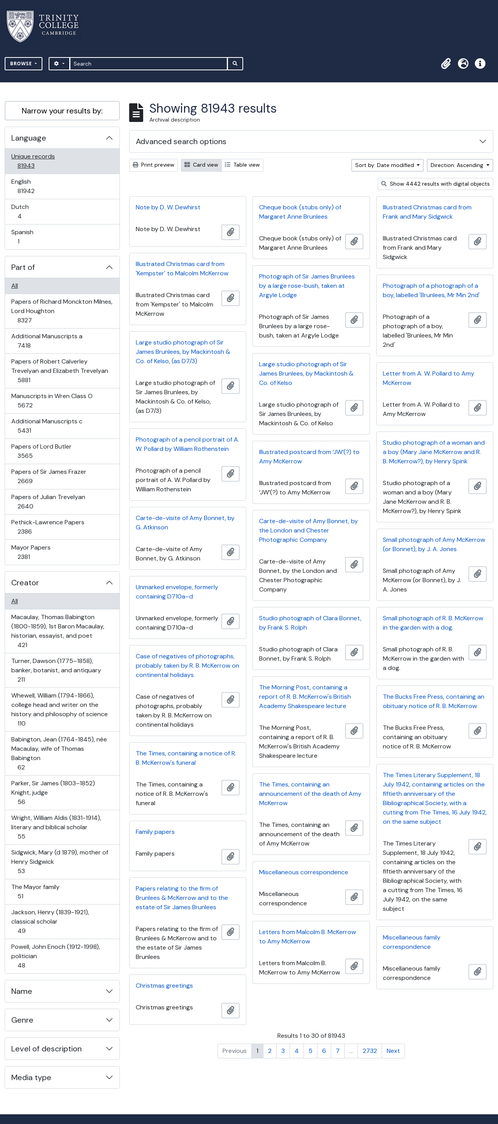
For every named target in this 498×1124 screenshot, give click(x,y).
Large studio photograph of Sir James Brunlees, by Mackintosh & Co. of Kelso (306, 373)
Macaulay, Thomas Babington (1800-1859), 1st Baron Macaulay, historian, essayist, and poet (57, 631)
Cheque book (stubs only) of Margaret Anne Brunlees (300, 212)
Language (28, 138)
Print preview (153, 164)
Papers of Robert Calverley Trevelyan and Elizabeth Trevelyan (59, 371)
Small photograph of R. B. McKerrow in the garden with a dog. (433, 623)
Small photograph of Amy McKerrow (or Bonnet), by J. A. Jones (434, 544)
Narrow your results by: (62, 111)
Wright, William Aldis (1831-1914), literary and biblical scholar (56, 827)
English (31, 186)
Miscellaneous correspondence (303, 872)
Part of (23, 267)
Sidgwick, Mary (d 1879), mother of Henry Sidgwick (59, 861)
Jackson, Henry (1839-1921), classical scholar (50, 921)
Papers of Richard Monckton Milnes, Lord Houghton (61, 311)
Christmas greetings (164, 985)
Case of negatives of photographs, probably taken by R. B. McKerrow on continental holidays (187, 665)
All (14, 286)
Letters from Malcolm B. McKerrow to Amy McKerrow (307, 936)
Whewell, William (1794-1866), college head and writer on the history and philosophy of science (59, 709)
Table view (242, 164)
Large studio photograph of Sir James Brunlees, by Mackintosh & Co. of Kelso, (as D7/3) (183, 351)
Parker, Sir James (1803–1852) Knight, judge (53, 792)
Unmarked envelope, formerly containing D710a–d (177, 591)
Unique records (33, 161)
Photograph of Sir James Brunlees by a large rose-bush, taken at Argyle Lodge (307, 285)
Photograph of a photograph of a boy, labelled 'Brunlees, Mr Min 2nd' (431, 290)
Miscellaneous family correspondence (411, 942)
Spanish (24, 236)
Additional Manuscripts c (46, 425)
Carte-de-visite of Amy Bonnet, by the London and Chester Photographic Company (308, 530)
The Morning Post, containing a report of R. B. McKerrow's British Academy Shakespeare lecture (305, 696)
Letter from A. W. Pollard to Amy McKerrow (428, 378)
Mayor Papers (31, 552)
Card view (201, 164)
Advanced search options (181, 141)
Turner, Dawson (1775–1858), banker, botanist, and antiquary (56, 670)
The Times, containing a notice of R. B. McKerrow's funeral (186, 758)
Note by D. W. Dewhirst (168, 207)
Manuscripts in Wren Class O (52, 400)
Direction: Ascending (458, 165)
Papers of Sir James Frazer (48, 476)
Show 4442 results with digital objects (435, 183)
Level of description (46, 1049)
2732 (370, 1051)
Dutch (25, 211)
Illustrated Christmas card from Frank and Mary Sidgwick (427, 212)
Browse (21, 63)
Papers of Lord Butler (41, 451)
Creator (25, 583)
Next (393, 1051)
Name (21, 991)
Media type (31, 1077)
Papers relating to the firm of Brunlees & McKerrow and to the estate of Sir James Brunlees (182, 897)
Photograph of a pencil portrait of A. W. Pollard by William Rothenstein (187, 444)
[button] (445, 63)
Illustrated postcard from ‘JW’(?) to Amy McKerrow (309, 456)
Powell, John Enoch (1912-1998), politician (55, 956)
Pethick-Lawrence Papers (47, 526)
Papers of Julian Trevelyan (48, 501)
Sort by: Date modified (385, 165)
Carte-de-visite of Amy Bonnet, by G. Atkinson (185, 522)
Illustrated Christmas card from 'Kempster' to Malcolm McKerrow (182, 268)
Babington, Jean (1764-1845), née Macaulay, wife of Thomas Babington (59, 753)
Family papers (155, 832)
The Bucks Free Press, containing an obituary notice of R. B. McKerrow (433, 701)
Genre (22, 1020)
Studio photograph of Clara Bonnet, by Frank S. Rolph (310, 623)
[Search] (149, 63)
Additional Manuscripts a (46, 340)
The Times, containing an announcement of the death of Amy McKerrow (310, 793)
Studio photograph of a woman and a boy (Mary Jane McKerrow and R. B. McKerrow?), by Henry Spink (434, 451)
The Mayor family (35, 891)
